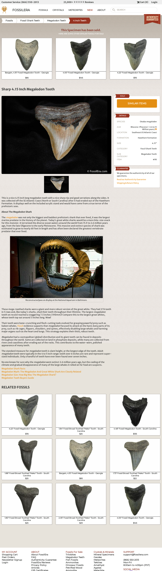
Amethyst (99, 565)
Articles (35, 567)
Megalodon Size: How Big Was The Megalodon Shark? (29, 374)
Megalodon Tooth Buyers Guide (18, 377)
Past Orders (8, 557)
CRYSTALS (58, 10)
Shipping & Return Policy (128, 183)
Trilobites (71, 554)
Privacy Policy (39, 565)
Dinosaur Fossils (74, 565)
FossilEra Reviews (40, 562)
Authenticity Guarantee (43, 559)
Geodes (98, 557)
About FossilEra (39, 554)
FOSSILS (43, 10)
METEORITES (75, 10)
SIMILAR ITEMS (137, 103)
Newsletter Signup (12, 559)
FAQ (33, 557)
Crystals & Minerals (104, 552)
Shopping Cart (10, 554)
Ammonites (72, 562)
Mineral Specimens (104, 554)
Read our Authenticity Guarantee (131, 179)
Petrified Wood (74, 567)
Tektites (98, 562)
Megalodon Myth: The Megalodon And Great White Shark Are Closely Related (41, 371)
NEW (90, 10)
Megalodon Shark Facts (13, 368)
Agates (97, 567)
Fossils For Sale (74, 552)
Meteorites (99, 559)
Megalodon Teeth (149, 154)
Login (154, 2)
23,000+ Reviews (79, 2)
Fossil (20, 325)
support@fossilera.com (135, 554)
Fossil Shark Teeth (149, 148)
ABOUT (101, 10)
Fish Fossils (72, 559)
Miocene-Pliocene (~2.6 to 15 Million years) (144, 128)
